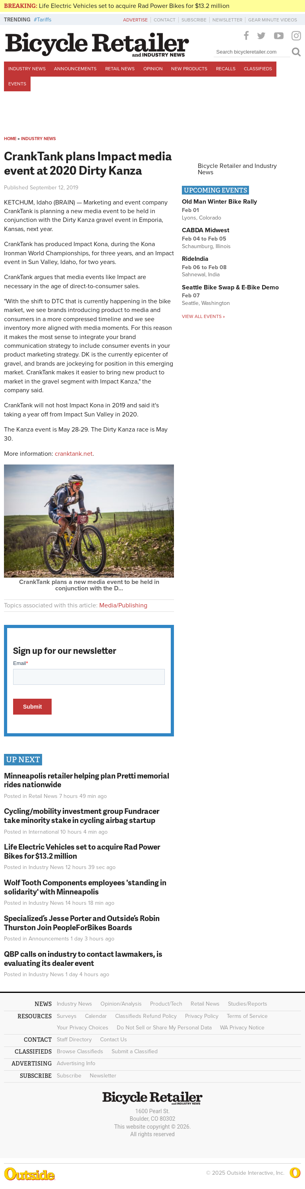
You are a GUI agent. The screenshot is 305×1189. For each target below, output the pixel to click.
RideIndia (195, 259)
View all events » (203, 316)
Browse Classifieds (80, 1051)
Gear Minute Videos (272, 20)
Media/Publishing (123, 605)
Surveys (67, 1016)
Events (17, 84)
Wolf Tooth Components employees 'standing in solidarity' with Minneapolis (85, 887)
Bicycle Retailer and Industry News (237, 169)
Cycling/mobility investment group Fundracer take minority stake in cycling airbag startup (81, 815)
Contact (165, 20)
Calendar (96, 1016)
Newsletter (227, 20)
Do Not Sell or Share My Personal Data (164, 1027)
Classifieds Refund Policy (146, 1016)
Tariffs (44, 19)
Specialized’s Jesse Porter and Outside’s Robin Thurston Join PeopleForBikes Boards (82, 923)
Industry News (27, 68)
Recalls (226, 68)
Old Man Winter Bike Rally (219, 202)
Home (10, 138)
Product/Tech (166, 1003)
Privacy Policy (201, 1016)
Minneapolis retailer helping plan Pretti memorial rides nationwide (86, 780)
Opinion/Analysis (121, 1003)
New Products (189, 68)
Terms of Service (247, 1016)
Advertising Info (76, 1063)
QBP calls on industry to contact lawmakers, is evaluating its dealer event (83, 958)
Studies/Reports (247, 1003)
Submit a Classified (135, 1051)
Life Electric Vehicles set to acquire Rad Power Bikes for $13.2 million (134, 6)
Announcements (75, 68)
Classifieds (258, 68)
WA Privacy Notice (242, 1027)
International (44, 832)
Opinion (153, 68)
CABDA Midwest (205, 230)
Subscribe (194, 20)
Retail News (120, 68)
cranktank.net (74, 454)
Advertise (135, 20)
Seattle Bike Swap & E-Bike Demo (230, 287)
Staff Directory (74, 1039)
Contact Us (113, 1039)
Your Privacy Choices (82, 1027)
